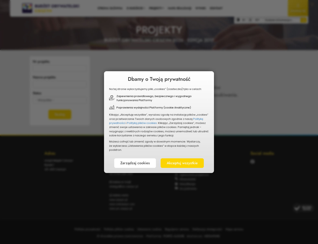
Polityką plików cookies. (142, 123)
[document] (159, 122)
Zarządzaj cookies (135, 163)
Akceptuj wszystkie (182, 163)
